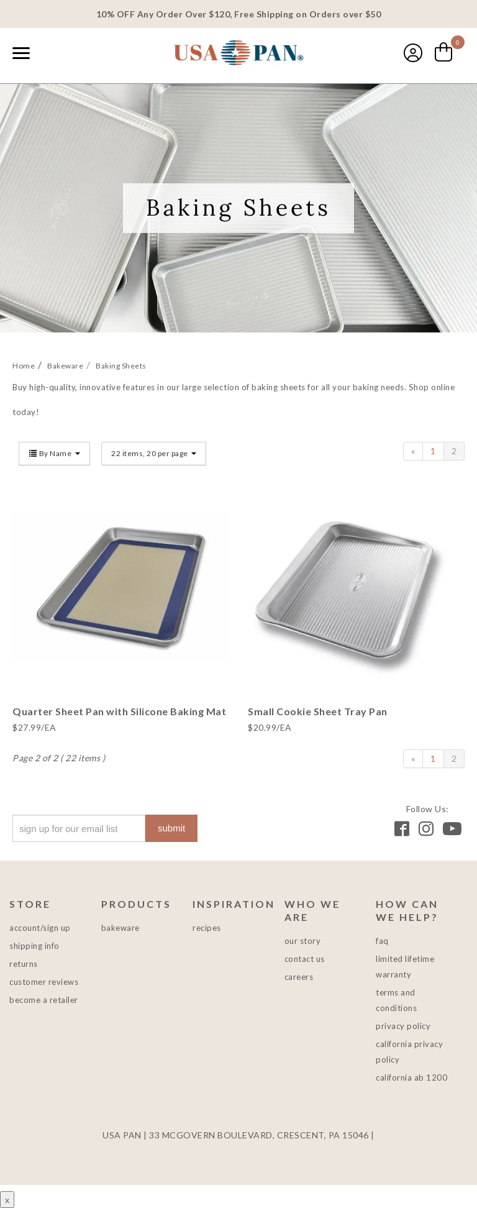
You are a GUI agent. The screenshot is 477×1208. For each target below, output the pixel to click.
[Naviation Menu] (21, 53)
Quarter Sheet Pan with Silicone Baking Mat (119, 711)
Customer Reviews (43, 982)
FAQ (382, 941)
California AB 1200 (411, 1077)
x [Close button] (7, 1199)
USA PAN (238, 54)
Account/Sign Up (40, 928)
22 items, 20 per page (153, 453)
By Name (54, 453)
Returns (23, 964)
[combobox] (49, 54)
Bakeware (120, 928)
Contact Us (304, 959)
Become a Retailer (43, 1000)
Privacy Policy (403, 1026)
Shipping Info (34, 946)
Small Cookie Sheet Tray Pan (318, 711)
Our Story (302, 941)
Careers (299, 977)
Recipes (207, 928)
